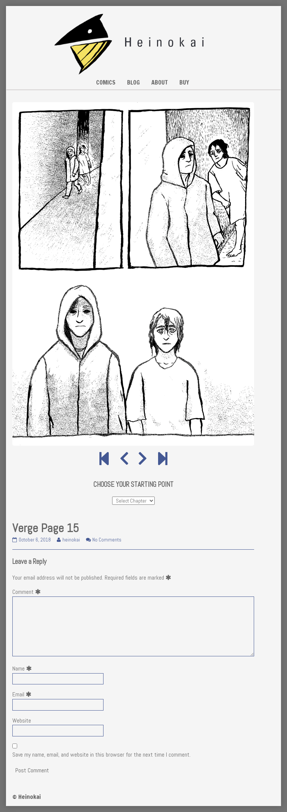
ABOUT (159, 82)
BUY (184, 82)
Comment (28, 592)
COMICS (105, 82)
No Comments (106, 540)
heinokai (71, 540)
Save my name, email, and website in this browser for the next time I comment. (101, 754)
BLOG (133, 82)
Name (23, 668)
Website (21, 720)
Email (23, 694)
